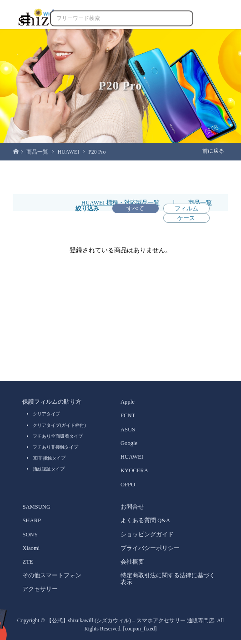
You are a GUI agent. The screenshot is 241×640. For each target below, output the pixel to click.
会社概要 (132, 562)
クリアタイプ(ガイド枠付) (59, 425)
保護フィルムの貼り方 (51, 402)
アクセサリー (40, 589)
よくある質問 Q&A (145, 520)
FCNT (127, 415)
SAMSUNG (36, 507)
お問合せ (132, 507)
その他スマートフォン (51, 575)
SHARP (31, 520)
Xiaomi (31, 548)
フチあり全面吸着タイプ (58, 436)
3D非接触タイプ (49, 457)
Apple (127, 402)
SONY (30, 534)
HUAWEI (131, 457)
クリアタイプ (46, 413)
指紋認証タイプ (49, 468)
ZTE (27, 562)
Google (128, 443)
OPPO (127, 484)
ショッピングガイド (147, 534)
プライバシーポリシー (150, 548)
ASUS (127, 429)
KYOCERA (134, 470)
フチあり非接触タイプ (55, 447)
